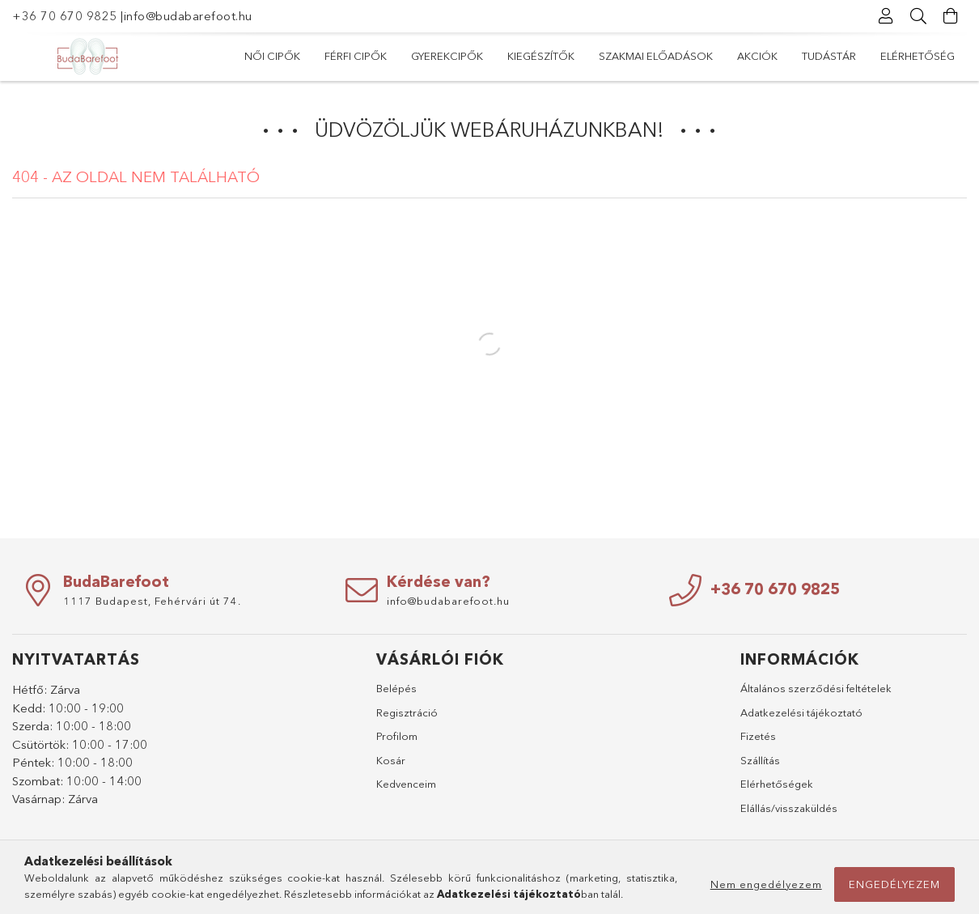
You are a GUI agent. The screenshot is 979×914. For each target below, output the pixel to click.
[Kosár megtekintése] (950, 16)
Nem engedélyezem (766, 884)
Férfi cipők (355, 55)
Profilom (396, 735)
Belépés (396, 688)
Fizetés (758, 735)
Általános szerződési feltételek (816, 688)
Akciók (757, 55)
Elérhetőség (917, 55)
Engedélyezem (894, 884)
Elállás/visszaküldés (788, 807)
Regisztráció (407, 712)
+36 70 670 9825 (64, 15)
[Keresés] (918, 16)
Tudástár (829, 55)
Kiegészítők (540, 55)
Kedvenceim (406, 783)
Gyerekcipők (447, 55)
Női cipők (272, 55)
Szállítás (760, 760)
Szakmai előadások (656, 55)
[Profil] (886, 16)
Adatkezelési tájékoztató (801, 712)
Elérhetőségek (776, 783)
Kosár (390, 760)
